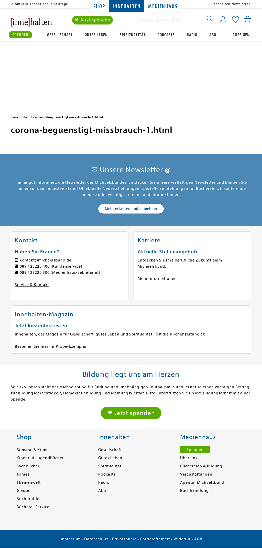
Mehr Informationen (157, 278)
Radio (192, 35)
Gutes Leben (96, 35)
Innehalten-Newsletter (231, 4)
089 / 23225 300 (35, 272)
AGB (198, 539)
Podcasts (166, 35)
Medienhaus (162, 6)
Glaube (23, 490)
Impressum (70, 539)
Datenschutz (96, 539)
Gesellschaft (60, 35)
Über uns (188, 458)
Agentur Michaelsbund (202, 482)
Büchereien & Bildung (201, 466)
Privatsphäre (124, 539)
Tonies (23, 474)
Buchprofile (28, 498)
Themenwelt (29, 482)
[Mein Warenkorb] (247, 19)
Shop (99, 6)
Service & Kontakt (32, 284)
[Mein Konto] (223, 19)
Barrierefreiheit (155, 539)
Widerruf (182, 539)
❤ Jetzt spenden (92, 20)
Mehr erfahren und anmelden (131, 208)
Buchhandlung (194, 490)
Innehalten (126, 6)
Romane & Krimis (33, 449)
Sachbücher (28, 466)
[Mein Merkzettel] (235, 19)
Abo (212, 35)
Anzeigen (241, 35)
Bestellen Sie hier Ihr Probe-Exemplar (51, 346)
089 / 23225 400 (35, 266)
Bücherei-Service (33, 507)
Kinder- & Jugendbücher (40, 458)
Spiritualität (133, 35)
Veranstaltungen (196, 474)
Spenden (20, 35)
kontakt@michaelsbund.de (45, 260)
